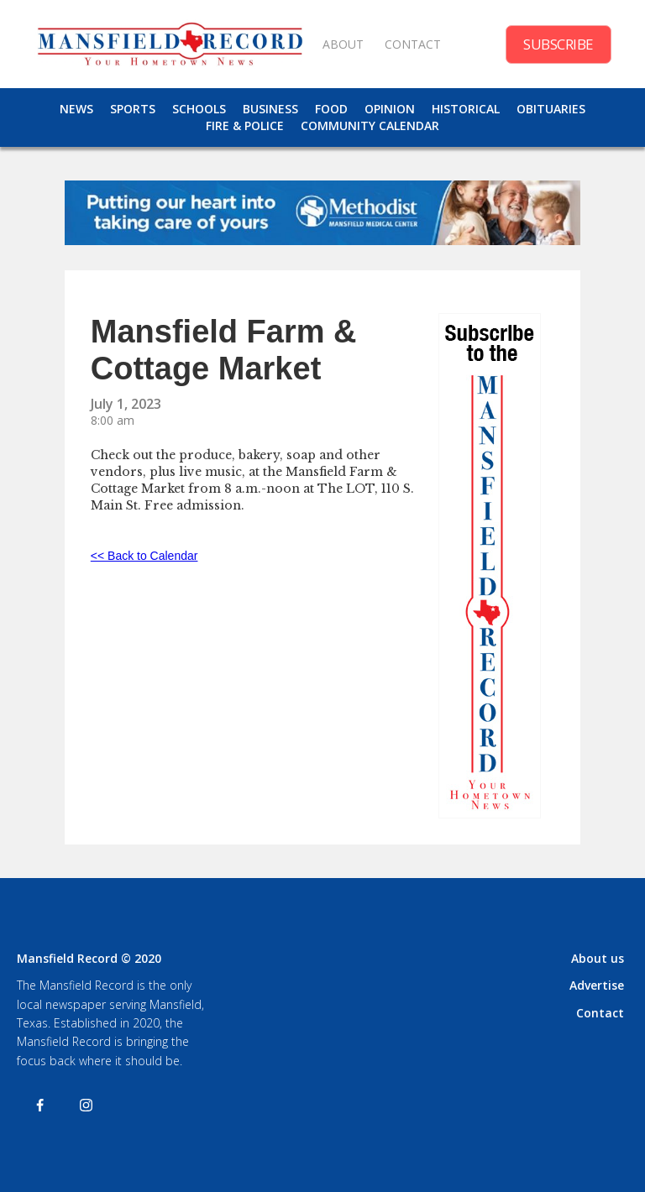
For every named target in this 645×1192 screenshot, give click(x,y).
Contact (600, 1013)
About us (597, 958)
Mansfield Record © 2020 (89, 958)
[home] (170, 44)
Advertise (596, 985)
